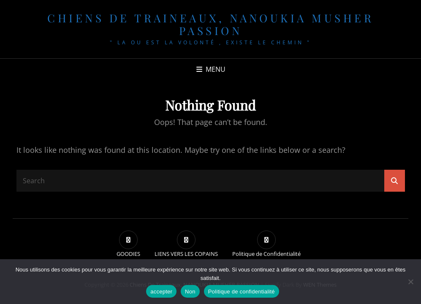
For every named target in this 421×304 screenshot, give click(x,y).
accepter (161, 291)
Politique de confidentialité (241, 291)
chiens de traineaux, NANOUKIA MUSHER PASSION (210, 24)
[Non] (410, 281)
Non (190, 291)
